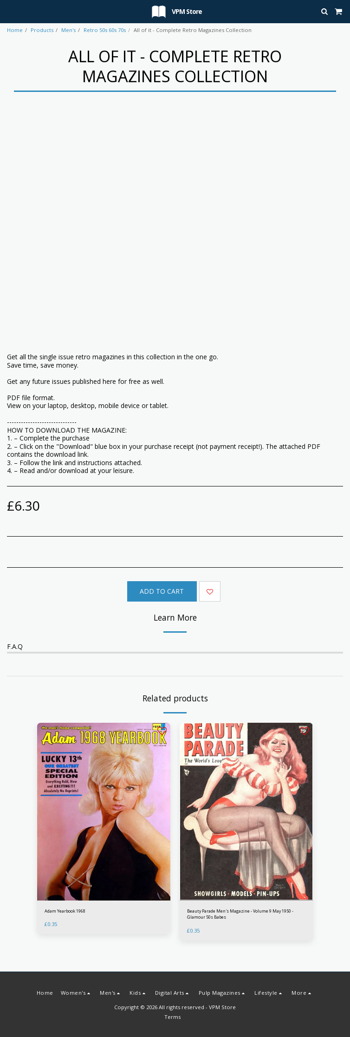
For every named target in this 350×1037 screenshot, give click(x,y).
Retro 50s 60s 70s (105, 29)
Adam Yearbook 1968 (65, 911)
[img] (103, 812)
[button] (10, 10)
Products (42, 29)
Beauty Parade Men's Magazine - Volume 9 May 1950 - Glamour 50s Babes (240, 914)
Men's (68, 29)
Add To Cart (162, 591)
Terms (172, 1016)
